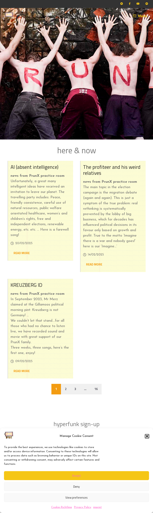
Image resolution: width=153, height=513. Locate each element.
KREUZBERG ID (26, 285)
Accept (76, 475)
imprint (97, 507)
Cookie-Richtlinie (61, 507)
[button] (147, 436)
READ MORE (22, 253)
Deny (76, 486)
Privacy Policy (82, 507)
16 (96, 389)
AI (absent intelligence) (34, 167)
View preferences (76, 497)
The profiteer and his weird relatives (111, 170)
